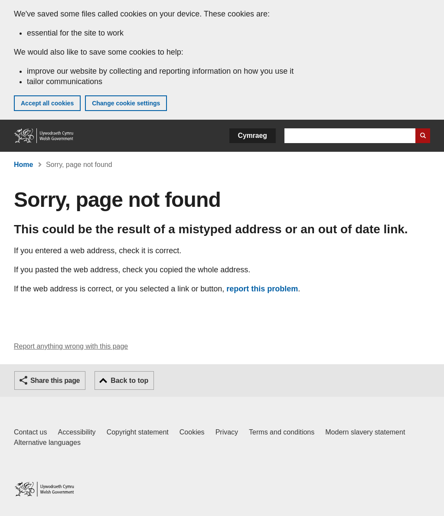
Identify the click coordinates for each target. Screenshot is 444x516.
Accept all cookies (47, 103)
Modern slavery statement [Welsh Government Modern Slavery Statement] (365, 432)
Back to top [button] (129, 380)
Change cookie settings (126, 103)
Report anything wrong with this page (71, 346)
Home (23, 164)
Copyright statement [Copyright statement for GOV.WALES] (138, 432)
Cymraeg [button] (252, 135)
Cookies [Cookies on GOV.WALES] (192, 432)
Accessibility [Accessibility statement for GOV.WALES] (76, 432)
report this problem (262, 288)
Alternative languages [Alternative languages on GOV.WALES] (47, 442)
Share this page (55, 380)
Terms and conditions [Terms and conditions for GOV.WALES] (281, 432)
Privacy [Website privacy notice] (226, 432)
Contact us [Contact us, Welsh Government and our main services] (30, 432)
